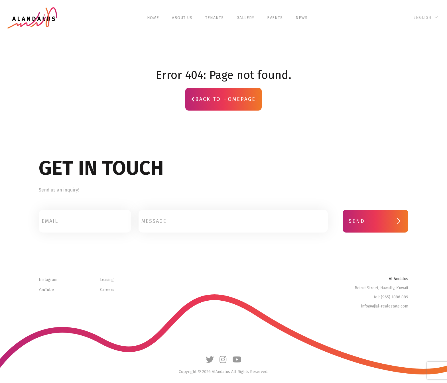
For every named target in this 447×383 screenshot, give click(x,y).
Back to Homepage (223, 99)
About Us (182, 17)
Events (275, 17)
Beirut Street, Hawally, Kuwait (381, 288)
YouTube (46, 290)
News (302, 17)
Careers (107, 290)
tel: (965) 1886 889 (391, 297)
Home (153, 17)
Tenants (214, 17)
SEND (375, 221)
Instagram (48, 280)
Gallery (245, 17)
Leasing (107, 280)
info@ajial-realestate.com (384, 306)
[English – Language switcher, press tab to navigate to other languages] (425, 17)
